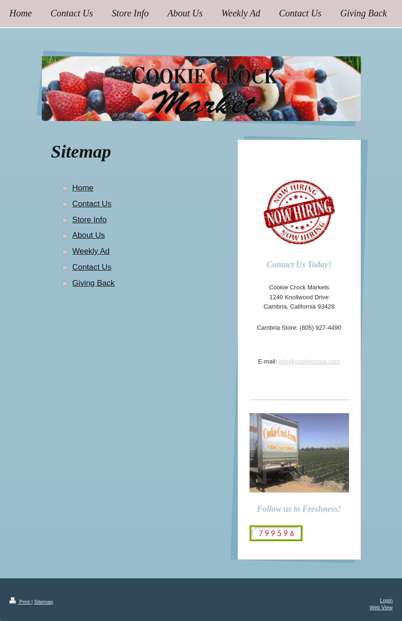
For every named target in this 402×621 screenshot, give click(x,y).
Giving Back (93, 283)
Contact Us (92, 203)
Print (20, 602)
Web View (381, 607)
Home (82, 187)
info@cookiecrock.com (309, 361)
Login (386, 600)
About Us (88, 235)
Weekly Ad (91, 251)
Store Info (89, 219)
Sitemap (43, 602)
